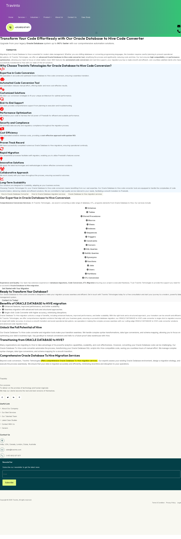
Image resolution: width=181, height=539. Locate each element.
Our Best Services (9, 413)
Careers (5, 429)
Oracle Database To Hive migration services (78, 361)
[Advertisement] (61, 519)
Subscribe (10, 483)
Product (50, 17)
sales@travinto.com (13, 450)
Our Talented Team (9, 417)
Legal (179, 504)
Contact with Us (8, 425)
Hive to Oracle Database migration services (48, 195)
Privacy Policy (170, 504)
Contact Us (76, 17)
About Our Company (10, 409)
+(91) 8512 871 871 (22, 27)
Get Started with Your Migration (15, 289)
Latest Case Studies (9, 421)
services (25, 17)
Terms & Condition (157, 504)
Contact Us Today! (10, 301)
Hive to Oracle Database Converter (15, 195)
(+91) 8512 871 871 (13, 456)
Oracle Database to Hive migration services (85, 195)
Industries (38, 17)
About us (63, 17)
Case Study (89, 17)
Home (14, 17)
